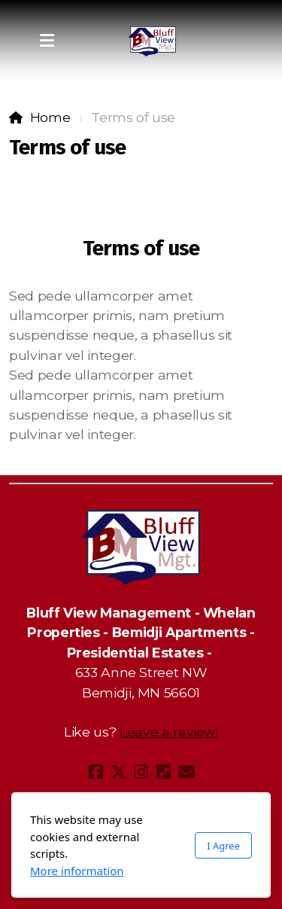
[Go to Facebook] (96, 772)
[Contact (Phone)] (164, 772)
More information (77, 870)
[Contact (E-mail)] (186, 772)
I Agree (223, 846)
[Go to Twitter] (119, 772)
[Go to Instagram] (141, 772)
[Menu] (47, 41)
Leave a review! (169, 732)
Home (50, 117)
